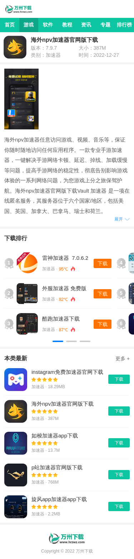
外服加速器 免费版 (64, 288)
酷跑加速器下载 (61, 319)
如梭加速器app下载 (54, 435)
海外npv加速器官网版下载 (62, 404)
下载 (103, 263)
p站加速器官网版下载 (57, 467)
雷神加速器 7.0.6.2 (65, 258)
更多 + (122, 358)
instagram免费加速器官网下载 (67, 372)
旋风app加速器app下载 (59, 499)
